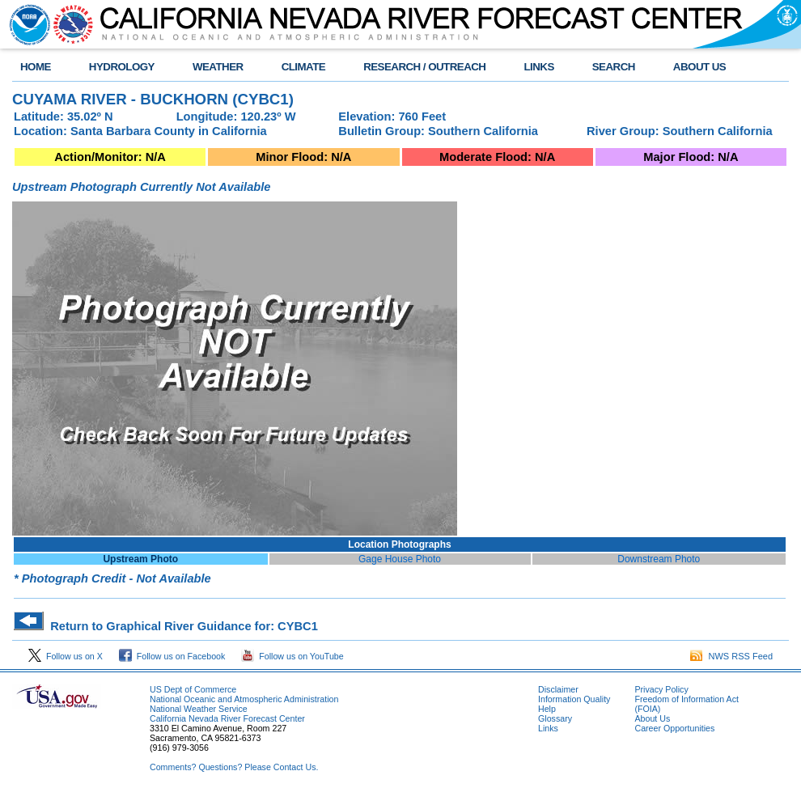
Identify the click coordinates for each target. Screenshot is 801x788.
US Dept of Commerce (193, 689)
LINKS (538, 67)
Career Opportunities (674, 728)
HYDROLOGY (122, 67)
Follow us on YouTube (292, 656)
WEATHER (218, 67)
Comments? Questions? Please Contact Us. (234, 767)
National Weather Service (199, 709)
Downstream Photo (658, 559)
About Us (652, 718)
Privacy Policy (661, 689)
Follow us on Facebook (172, 656)
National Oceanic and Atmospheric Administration (244, 699)
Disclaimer (558, 689)
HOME (35, 67)
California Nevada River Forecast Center (227, 718)
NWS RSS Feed (731, 656)
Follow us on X (65, 656)
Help (547, 709)
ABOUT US (699, 67)
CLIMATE (304, 67)
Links (548, 728)
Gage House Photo (399, 559)
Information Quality (574, 699)
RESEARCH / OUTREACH (424, 67)
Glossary (555, 718)
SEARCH (613, 67)
